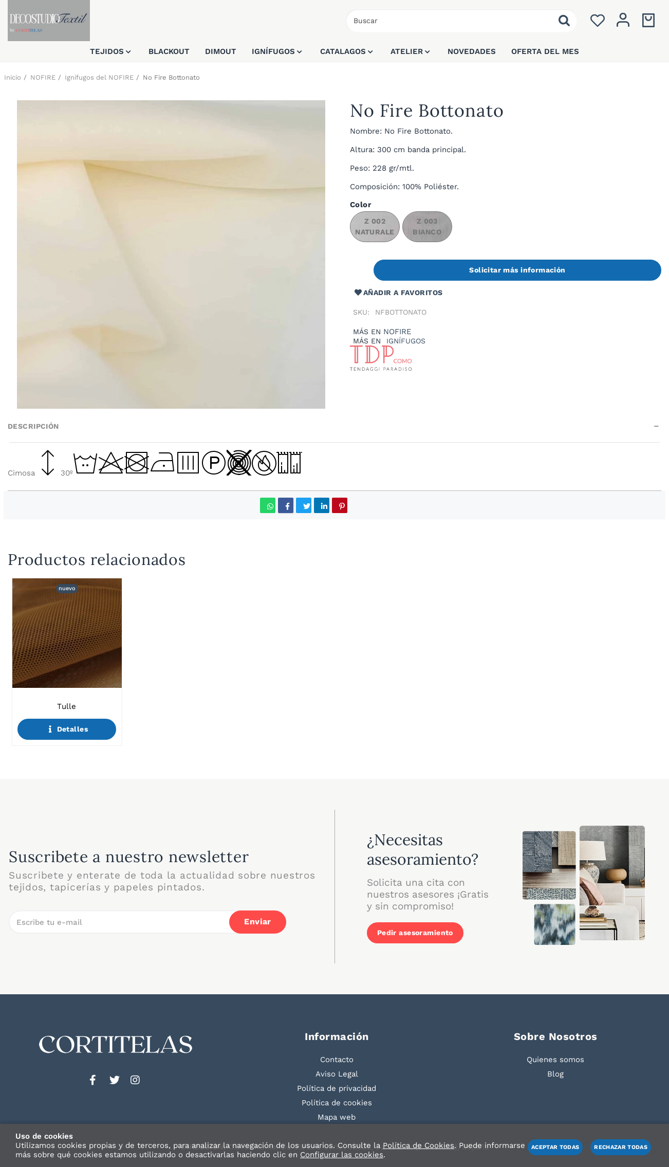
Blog (555, 1074)
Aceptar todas (555, 1147)
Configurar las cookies (341, 1154)
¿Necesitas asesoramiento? (422, 849)
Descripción (33, 426)
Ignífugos (405, 341)
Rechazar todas (620, 1147)
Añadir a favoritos (398, 292)
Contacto (337, 1059)
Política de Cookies (418, 1145)
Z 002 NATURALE (374, 226)
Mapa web (337, 1117)
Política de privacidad (336, 1088)
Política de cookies (337, 1102)
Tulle (66, 706)
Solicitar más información (517, 270)
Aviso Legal (336, 1074)
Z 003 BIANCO (427, 226)
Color (360, 204)
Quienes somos (555, 1059)
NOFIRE (397, 331)
